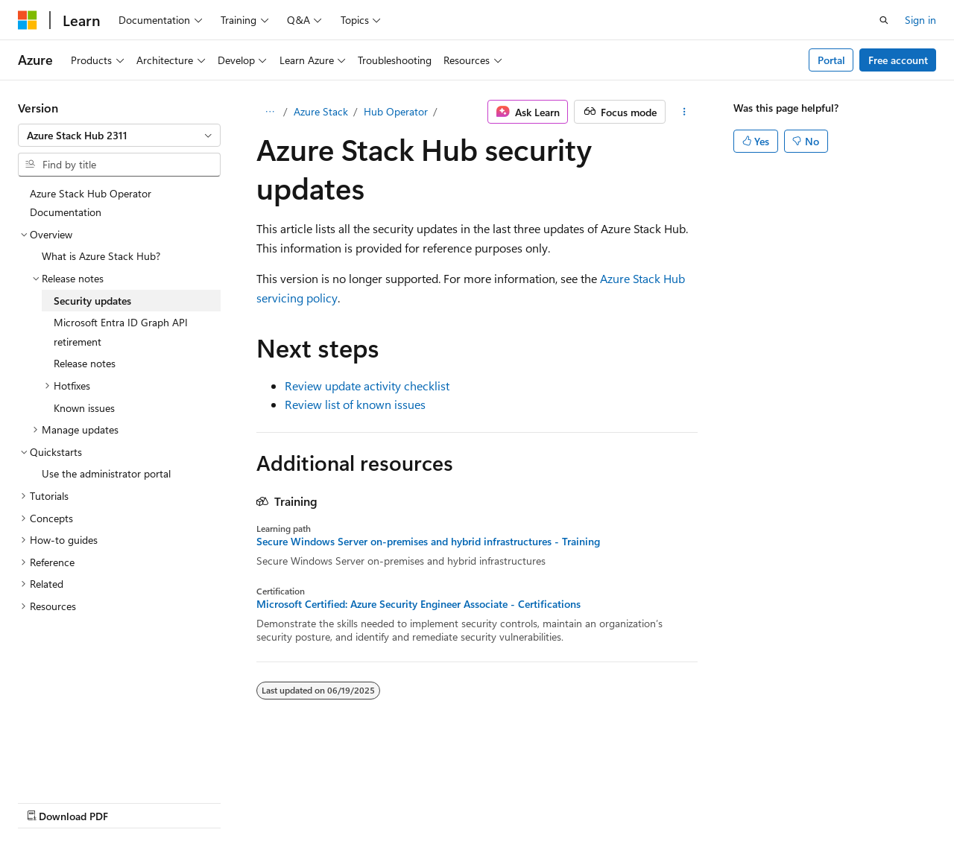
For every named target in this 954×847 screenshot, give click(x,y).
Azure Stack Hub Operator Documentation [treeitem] (90, 203)
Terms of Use (399, 801)
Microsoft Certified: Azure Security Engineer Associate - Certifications (418, 604)
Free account (898, 60)
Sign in (920, 20)
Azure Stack (321, 111)
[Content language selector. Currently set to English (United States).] (86, 766)
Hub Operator (396, 111)
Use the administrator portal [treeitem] (106, 473)
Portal (831, 60)
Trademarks (473, 801)
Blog (203, 801)
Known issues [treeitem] (84, 408)
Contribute (266, 801)
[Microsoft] (27, 20)
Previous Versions (135, 801)
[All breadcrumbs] (269, 112)
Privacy (325, 801)
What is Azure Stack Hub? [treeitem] (101, 256)
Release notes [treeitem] (85, 363)
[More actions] (685, 112)
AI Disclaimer (48, 801)
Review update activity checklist (367, 385)
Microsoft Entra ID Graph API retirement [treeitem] (121, 332)
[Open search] (884, 20)
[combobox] (119, 135)
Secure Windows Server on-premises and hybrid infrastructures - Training (428, 541)
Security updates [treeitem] (92, 301)
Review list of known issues (355, 404)
